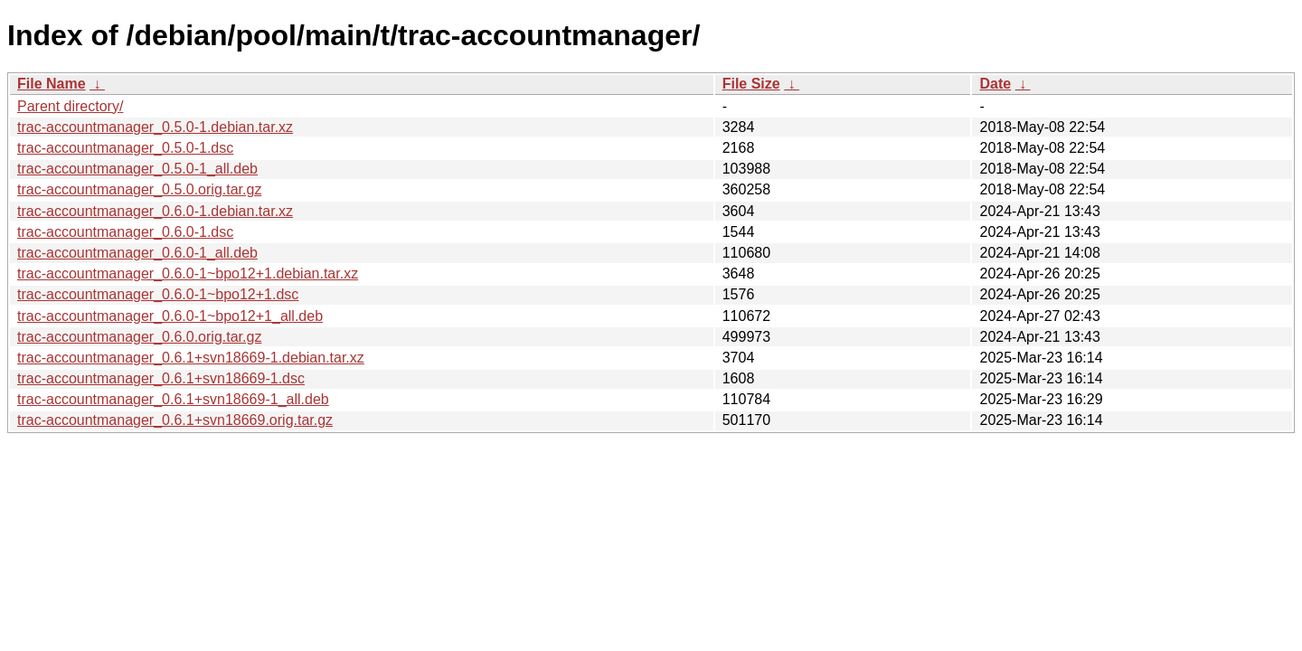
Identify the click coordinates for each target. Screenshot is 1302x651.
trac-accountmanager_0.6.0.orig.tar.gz (139, 336)
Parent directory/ (70, 106)
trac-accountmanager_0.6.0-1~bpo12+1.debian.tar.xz (187, 273)
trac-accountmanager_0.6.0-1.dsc (125, 232)
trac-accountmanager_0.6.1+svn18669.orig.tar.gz (175, 420)
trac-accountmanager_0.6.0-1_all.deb (137, 252)
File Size (751, 83)
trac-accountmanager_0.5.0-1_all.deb (137, 168)
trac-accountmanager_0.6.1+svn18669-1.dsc (161, 378)
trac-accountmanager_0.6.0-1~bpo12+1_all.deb (170, 316)
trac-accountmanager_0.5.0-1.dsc (125, 148)
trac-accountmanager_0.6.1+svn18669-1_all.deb (173, 399)
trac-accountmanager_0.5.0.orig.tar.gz (139, 189)
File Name (51, 83)
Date (995, 83)
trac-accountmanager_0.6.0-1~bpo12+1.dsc (157, 294)
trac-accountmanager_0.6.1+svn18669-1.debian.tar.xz (190, 357)
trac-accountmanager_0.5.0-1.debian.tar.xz (155, 127)
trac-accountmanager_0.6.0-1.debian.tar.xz (155, 211)
